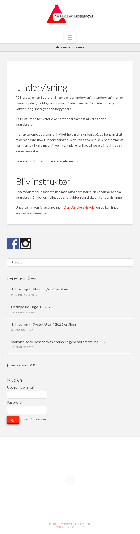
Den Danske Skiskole (79, 207)
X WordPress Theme (70, 526)
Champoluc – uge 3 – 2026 (32, 307)
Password (14, 402)
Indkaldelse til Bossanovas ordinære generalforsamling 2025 (59, 342)
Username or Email (20, 387)
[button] (70, 37)
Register (40, 419)
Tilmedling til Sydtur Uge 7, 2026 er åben (43, 324)
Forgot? (26, 419)
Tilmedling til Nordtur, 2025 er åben (39, 289)
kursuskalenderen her (31, 213)
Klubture (36, 161)
